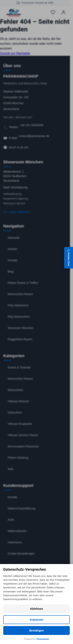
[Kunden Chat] (68, 257)
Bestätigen (36, 630)
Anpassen (36, 619)
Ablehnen (36, 608)
